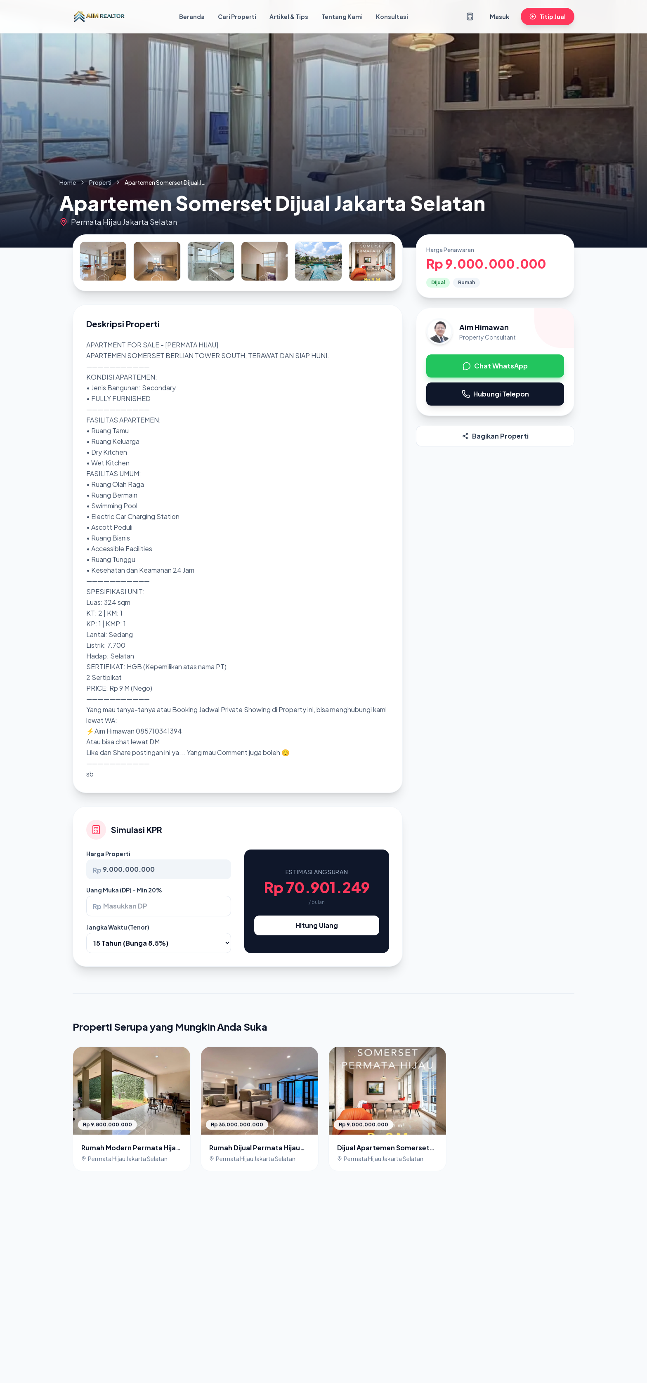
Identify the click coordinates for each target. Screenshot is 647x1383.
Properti (100, 182)
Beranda (192, 16)
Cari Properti (237, 16)
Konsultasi (392, 16)
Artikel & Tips (288, 16)
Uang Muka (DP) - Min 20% (124, 890)
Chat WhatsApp (495, 365)
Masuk (499, 16)
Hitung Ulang (316, 925)
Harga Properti (108, 853)
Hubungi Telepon (495, 393)
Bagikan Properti (495, 436)
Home (67, 182)
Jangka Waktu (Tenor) (117, 927)
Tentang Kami (342, 16)
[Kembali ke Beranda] (99, 16)
